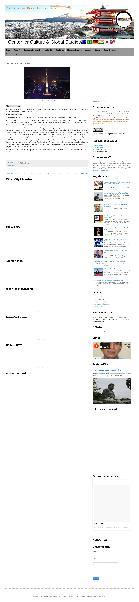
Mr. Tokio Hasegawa (74, 50)
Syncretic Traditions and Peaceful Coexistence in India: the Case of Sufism (117, 183)
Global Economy (98, 147)
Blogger (103, 596)
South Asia (13, 165)
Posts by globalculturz (99, 101)
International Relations (100, 151)
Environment (98, 299)
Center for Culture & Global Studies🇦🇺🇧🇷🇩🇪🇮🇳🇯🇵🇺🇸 (61, 42)
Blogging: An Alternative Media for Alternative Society (109, 261)
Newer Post (10, 173)
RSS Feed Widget (41, 255)
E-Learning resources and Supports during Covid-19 (109, 280)
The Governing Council (32, 50)
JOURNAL (60, 50)
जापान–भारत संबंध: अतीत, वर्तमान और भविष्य (116, 193)
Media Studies (98, 306)
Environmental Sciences (100, 149)
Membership (48, 50)
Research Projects (110, 50)
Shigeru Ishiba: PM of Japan (112, 269)
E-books (97, 50)
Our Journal (98, 523)
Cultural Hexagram (13, 54)
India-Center (28, 54)
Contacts (88, 50)
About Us (17, 50)
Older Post (84, 173)
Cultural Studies (98, 145)
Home (8, 50)
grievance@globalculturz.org (101, 170)
